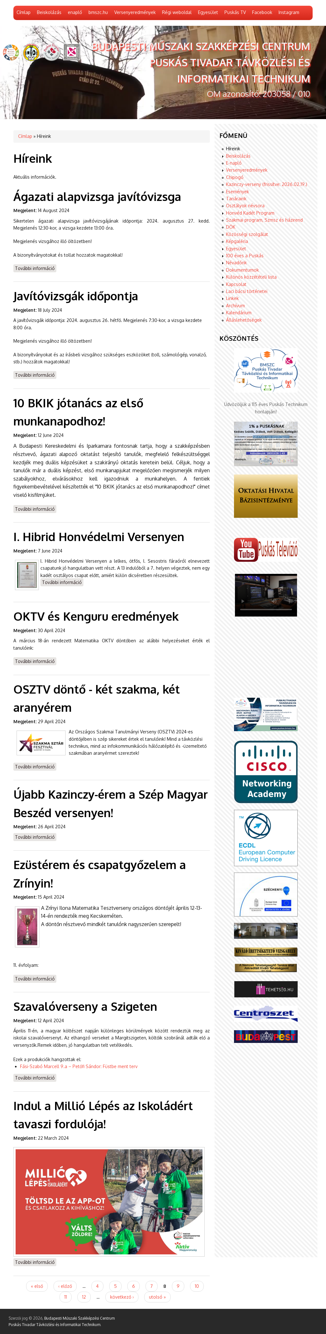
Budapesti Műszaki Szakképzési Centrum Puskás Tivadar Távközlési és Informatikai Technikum (200, 62)
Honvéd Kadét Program (250, 213)
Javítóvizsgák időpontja (75, 296)
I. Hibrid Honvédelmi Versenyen (98, 536)
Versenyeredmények (135, 12)
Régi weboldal (177, 12)
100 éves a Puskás (245, 255)
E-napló (234, 163)
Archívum (235, 305)
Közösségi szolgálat (247, 234)
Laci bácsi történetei (246, 291)
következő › (122, 1297)
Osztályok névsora (245, 205)
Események (237, 191)
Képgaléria (237, 241)
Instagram (289, 12)
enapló (75, 12)
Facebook (262, 12)
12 (84, 1297)
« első (37, 1286)
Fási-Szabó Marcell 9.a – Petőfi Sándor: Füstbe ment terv (79, 1066)
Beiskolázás (49, 12)
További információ (35, 268)
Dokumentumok (242, 270)
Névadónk (236, 262)
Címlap (24, 12)
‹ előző (65, 1286)
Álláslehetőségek (244, 320)
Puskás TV (235, 12)
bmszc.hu (98, 12)
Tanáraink (236, 198)
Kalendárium (239, 312)
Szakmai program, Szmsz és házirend (264, 220)
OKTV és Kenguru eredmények (96, 616)
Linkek (232, 298)
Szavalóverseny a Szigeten (85, 1006)
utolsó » (157, 1297)
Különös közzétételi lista (251, 277)
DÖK (230, 227)
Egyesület (208, 12)
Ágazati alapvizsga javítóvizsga (97, 196)
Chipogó (235, 177)
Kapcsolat (236, 284)
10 (197, 1286)
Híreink (233, 148)
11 (65, 1297)
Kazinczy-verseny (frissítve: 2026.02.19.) (266, 184)
